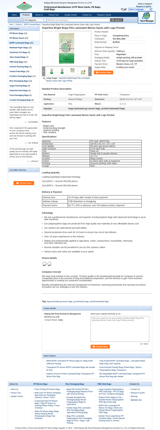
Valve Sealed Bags (18, 57)
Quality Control (70, 15)
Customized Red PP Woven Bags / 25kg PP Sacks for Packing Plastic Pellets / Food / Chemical (47, 404)
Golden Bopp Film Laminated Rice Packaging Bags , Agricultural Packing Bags (79, 410)
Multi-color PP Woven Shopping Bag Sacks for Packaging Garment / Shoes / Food (48, 395)
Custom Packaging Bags (20, 100)
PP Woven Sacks (17, 38)
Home (14, 15)
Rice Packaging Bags (19, 81)
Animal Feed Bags (17, 71)
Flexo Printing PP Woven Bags (47, 389)
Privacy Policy (21, 428)
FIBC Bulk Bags (16, 62)
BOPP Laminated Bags (32, 24)
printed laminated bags (99, 301)
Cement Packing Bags (19, 67)
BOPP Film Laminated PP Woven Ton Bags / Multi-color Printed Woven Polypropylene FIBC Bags (111, 409)
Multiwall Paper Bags (19, 48)
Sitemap (134, 396)
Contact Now (105, 72)
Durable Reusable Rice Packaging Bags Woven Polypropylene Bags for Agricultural (76, 400)
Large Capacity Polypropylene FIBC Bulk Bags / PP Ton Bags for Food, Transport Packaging (111, 391)
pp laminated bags (81, 301)
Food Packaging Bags (19, 95)
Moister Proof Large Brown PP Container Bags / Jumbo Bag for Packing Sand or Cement (112, 418)
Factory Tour (54, 15)
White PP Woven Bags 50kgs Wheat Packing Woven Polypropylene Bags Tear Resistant (47, 414)
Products (26, 15)
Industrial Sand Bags (19, 90)
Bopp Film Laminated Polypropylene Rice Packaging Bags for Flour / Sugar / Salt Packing (79, 419)
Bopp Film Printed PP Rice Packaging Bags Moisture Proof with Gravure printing (80, 391)
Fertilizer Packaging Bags (21, 76)
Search (118, 20)
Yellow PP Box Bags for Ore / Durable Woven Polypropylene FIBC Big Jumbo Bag (111, 399)
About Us (39, 15)
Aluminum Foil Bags (18, 52)
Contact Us (87, 15)
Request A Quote (143, 6)
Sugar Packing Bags (18, 86)
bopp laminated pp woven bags (59, 301)
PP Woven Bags (16, 33)
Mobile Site (136, 400)
